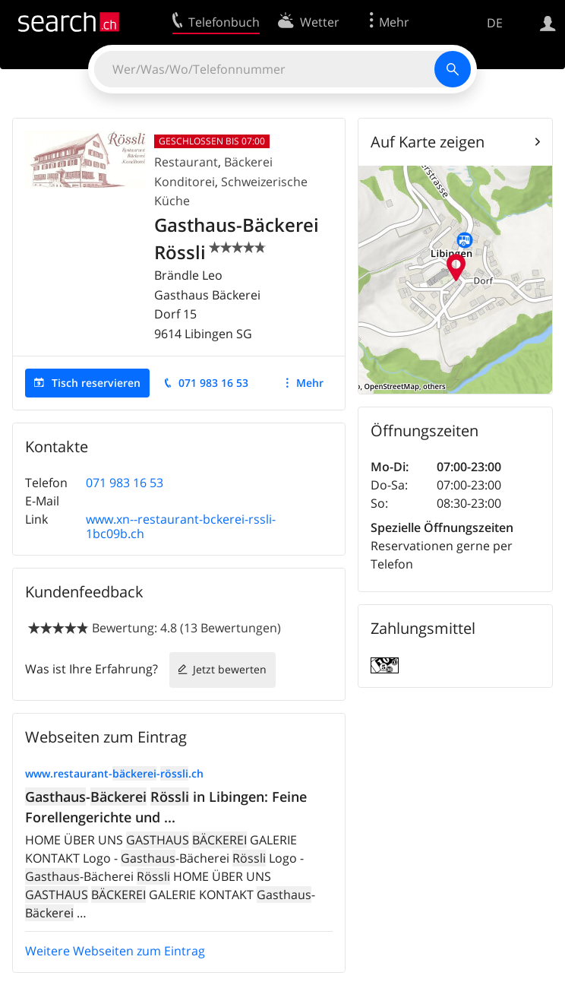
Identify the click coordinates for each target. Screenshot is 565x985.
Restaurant (186, 162)
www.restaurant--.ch (114, 773)
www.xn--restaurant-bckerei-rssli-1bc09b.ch (181, 526)
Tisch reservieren (96, 382)
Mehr (310, 382)
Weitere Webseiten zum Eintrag (115, 950)
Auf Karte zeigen (428, 141)
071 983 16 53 (213, 382)
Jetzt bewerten (230, 669)
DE (495, 22)
